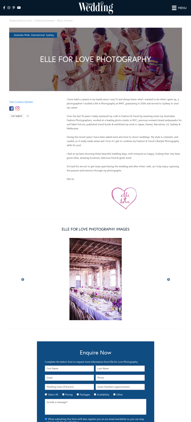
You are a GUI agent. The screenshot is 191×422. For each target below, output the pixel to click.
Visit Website (16, 112)
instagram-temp (17, 104)
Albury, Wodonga (65, 16)
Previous (22, 275)
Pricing (69, 390)
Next (168, 275)
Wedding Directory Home (20, 16)
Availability (103, 390)
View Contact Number (21, 97)
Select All (53, 390)
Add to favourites (27, 112)
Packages (85, 390)
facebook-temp (11, 104)
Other (119, 390)
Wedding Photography (45, 16)
